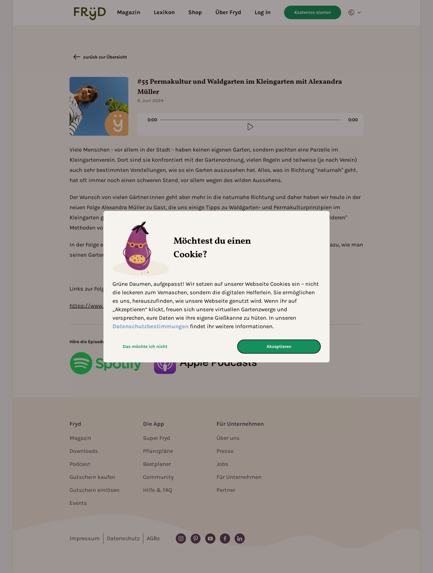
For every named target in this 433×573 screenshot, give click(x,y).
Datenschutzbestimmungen (150, 326)
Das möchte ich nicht (145, 346)
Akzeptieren (279, 346)
